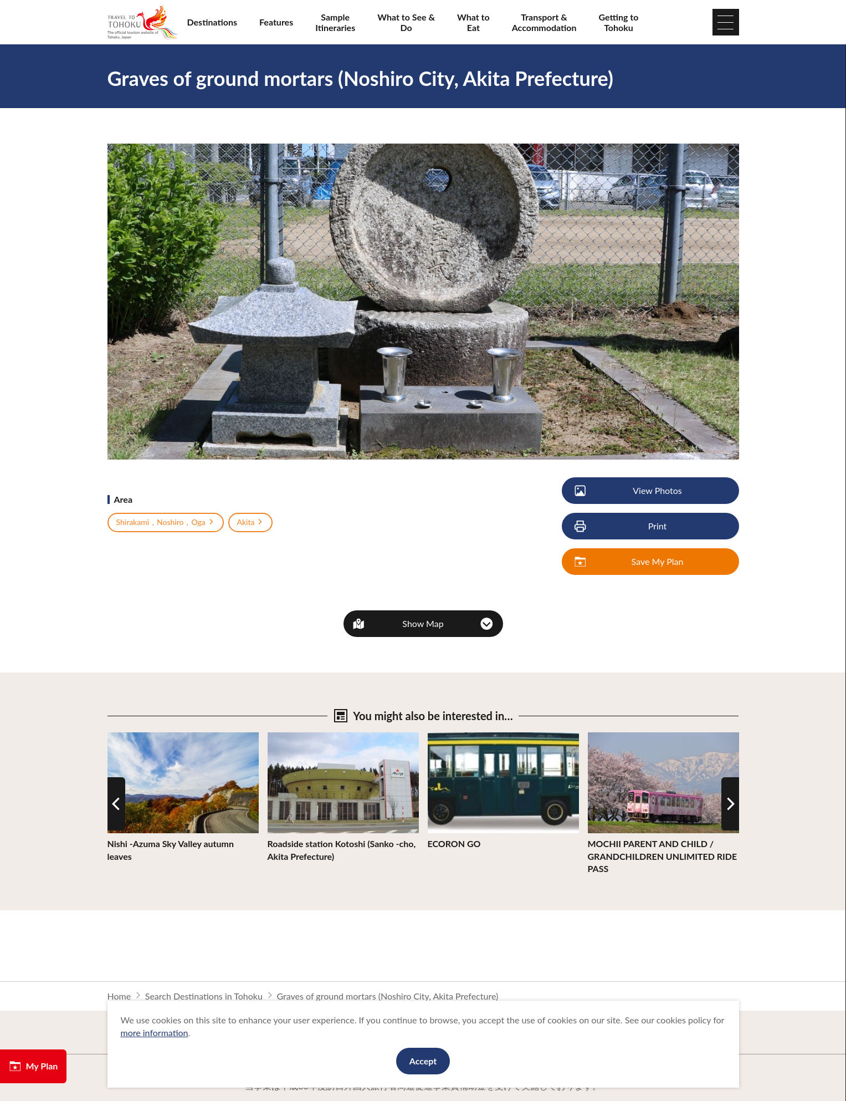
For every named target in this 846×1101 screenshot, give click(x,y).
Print (621, 526)
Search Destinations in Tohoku (204, 996)
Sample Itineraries (335, 22)
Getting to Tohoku (619, 22)
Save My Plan (630, 562)
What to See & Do (406, 22)
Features (276, 22)
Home (119, 996)
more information (154, 1032)
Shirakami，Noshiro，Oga (165, 522)
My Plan (33, 1066)
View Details (131, 737)
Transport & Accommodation (544, 22)
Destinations (212, 22)
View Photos (629, 491)
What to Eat (473, 22)
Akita (250, 522)
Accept (423, 1061)
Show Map (422, 623)
